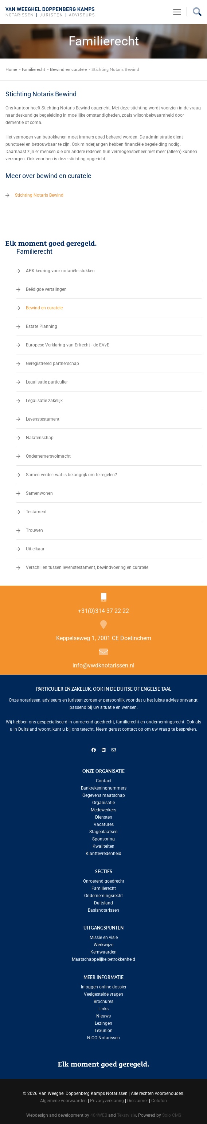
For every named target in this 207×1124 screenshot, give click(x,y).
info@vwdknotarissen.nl (103, 663)
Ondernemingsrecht (103, 893)
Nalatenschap (40, 435)
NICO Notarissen (103, 1035)
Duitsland (103, 900)
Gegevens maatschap (103, 793)
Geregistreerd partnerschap (52, 361)
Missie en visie (104, 935)
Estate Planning (41, 324)
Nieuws (103, 1013)
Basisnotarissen (103, 908)
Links (103, 1006)
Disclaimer (137, 1098)
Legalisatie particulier (47, 379)
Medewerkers (103, 807)
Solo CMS (171, 1113)
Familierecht (33, 67)
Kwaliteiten (103, 844)
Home (11, 67)
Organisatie (103, 800)
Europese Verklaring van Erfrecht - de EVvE (67, 342)
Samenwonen (39, 491)
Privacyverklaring (107, 1098)
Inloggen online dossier (103, 984)
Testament (36, 509)
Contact (104, 778)
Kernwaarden (103, 949)
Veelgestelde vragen (103, 992)
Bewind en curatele (68, 67)
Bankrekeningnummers (103, 785)
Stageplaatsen (103, 829)
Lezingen (103, 1021)
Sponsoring (103, 836)
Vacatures (104, 822)
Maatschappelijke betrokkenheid (103, 957)
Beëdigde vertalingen (46, 287)
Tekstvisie (126, 1113)
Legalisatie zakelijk (44, 398)
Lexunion (104, 1028)
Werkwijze (103, 942)
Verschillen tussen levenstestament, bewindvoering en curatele (87, 565)
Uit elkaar (35, 546)
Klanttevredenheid (103, 851)
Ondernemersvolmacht (48, 454)
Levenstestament (42, 417)
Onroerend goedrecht (103, 879)
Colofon (159, 1098)
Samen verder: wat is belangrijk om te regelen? (71, 472)
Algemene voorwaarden (63, 1098)
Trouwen (34, 528)
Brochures (103, 999)
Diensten (103, 815)
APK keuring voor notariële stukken (60, 268)
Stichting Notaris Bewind (39, 193)
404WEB (98, 1113)
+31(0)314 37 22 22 (103, 608)
